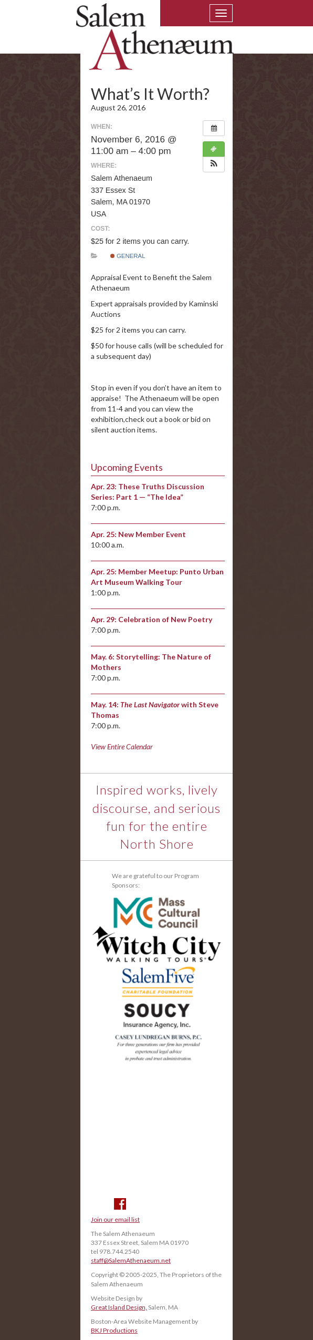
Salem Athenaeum (155, 43)
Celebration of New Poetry (165, 619)
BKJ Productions (114, 1330)
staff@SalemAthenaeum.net (131, 1260)
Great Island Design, (119, 1307)
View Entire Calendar (122, 746)
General (127, 256)
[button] (213, 164)
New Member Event (152, 534)
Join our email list (115, 1219)
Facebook (120, 1204)
